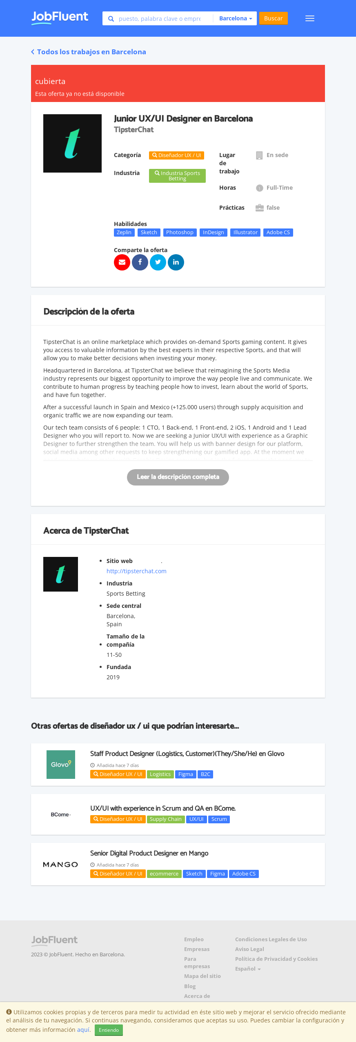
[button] (232, 18)
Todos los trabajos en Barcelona (88, 51)
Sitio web (120, 561)
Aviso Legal (249, 949)
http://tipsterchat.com (137, 571)
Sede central (124, 606)
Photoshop (180, 232)
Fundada (119, 667)
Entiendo (109, 1029)
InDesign (213, 232)
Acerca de (197, 996)
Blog (190, 986)
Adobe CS (278, 232)
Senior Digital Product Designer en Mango (149, 853)
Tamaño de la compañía (126, 640)
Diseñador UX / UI (117, 774)
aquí (83, 1029)
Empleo (194, 939)
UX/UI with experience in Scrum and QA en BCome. (163, 808)
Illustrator (246, 232)
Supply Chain (166, 819)
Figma (185, 774)
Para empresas (197, 963)
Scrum (219, 819)
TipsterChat (106, 531)
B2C (205, 774)
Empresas (196, 949)
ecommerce (164, 873)
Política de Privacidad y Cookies (276, 959)
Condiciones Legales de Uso (271, 939)
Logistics (160, 774)
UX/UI (196, 819)
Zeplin (124, 232)
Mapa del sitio (202, 976)
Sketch (149, 232)
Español (248, 968)
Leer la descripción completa (178, 477)
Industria (119, 583)
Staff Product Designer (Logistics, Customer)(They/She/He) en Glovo (187, 754)
